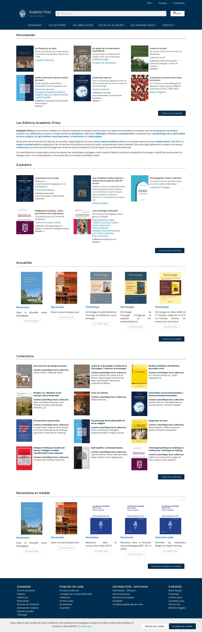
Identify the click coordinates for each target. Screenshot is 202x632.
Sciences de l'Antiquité (28, 604)
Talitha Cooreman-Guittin (48, 222)
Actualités (117, 601)
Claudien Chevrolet (44, 60)
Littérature (22, 597)
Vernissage (92, 306)
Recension (22, 307)
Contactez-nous (176, 601)
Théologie (22, 614)
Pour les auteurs (112, 25)
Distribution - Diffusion (124, 590)
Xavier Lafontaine (101, 225)
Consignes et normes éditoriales (76, 594)
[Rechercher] (111, 13)
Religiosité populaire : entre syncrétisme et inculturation (49, 212)
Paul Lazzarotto (100, 235)
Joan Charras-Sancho (103, 233)
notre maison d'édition (106, 141)
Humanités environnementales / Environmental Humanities (166, 394)
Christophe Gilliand (44, 189)
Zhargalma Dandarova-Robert (50, 92)
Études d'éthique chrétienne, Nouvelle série (164, 367)
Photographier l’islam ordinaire (165, 178)
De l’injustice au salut (46, 48)
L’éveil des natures (101, 77)
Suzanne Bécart (100, 227)
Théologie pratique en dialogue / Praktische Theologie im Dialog (166, 449)
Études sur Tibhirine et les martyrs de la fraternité (47, 394)
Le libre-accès (175, 597)
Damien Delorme (100, 89)
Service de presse (121, 594)
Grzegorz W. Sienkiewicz (104, 62)
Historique (174, 594)
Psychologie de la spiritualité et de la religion (108, 422)
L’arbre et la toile (158, 48)
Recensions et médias (123, 597)
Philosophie (23, 601)
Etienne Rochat (60, 94)
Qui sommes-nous (144, 25)
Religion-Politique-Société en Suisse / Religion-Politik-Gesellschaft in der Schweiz (49, 450)
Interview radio (164, 537)
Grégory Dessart (43, 94)
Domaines (35, 25)
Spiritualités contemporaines (106, 447)
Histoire (21, 594)
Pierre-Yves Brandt (44, 89)
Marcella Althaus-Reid (103, 220)
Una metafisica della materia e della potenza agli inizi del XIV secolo (108, 181)
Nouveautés (66, 604)
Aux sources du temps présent (50, 366)
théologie (101, 133)
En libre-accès (83, 25)
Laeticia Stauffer (43, 97)
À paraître (65, 607)
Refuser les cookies (154, 626)
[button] (172, 113)
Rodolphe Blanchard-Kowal (105, 230)
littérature (78, 136)
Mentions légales (177, 607)
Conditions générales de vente (128, 604)
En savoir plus (32, 320)
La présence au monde (47, 178)
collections (36, 133)
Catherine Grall (157, 57)
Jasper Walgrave (158, 92)
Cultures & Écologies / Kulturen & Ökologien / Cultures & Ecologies (109, 367)
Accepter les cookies (182, 626)
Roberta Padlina (100, 203)
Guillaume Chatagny (160, 187)
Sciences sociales (25, 611)
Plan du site (174, 604)
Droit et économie (26, 590)
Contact (168, 25)
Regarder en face (158, 420)
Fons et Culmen (99, 393)
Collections (58, 25)
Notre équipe (175, 590)
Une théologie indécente (105, 211)
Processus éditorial (69, 590)
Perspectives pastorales (46, 420)
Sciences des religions (28, 607)
